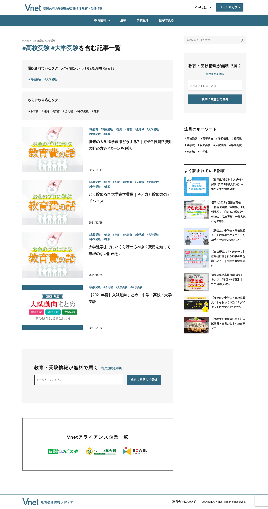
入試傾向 (221, 145)
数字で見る (166, 20)
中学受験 (83, 111)
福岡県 (238, 138)
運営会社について (184, 501)
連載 (123, 20)
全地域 (69, 111)
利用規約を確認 (111, 368)
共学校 (191, 145)
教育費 (34, 111)
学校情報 (223, 138)
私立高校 (205, 145)
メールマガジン (229, 7)
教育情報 (100, 20)
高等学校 (207, 138)
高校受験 (36, 79)
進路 (46, 111)
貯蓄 (57, 111)
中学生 (204, 151)
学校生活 (143, 20)
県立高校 (236, 145)
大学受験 (51, 79)
